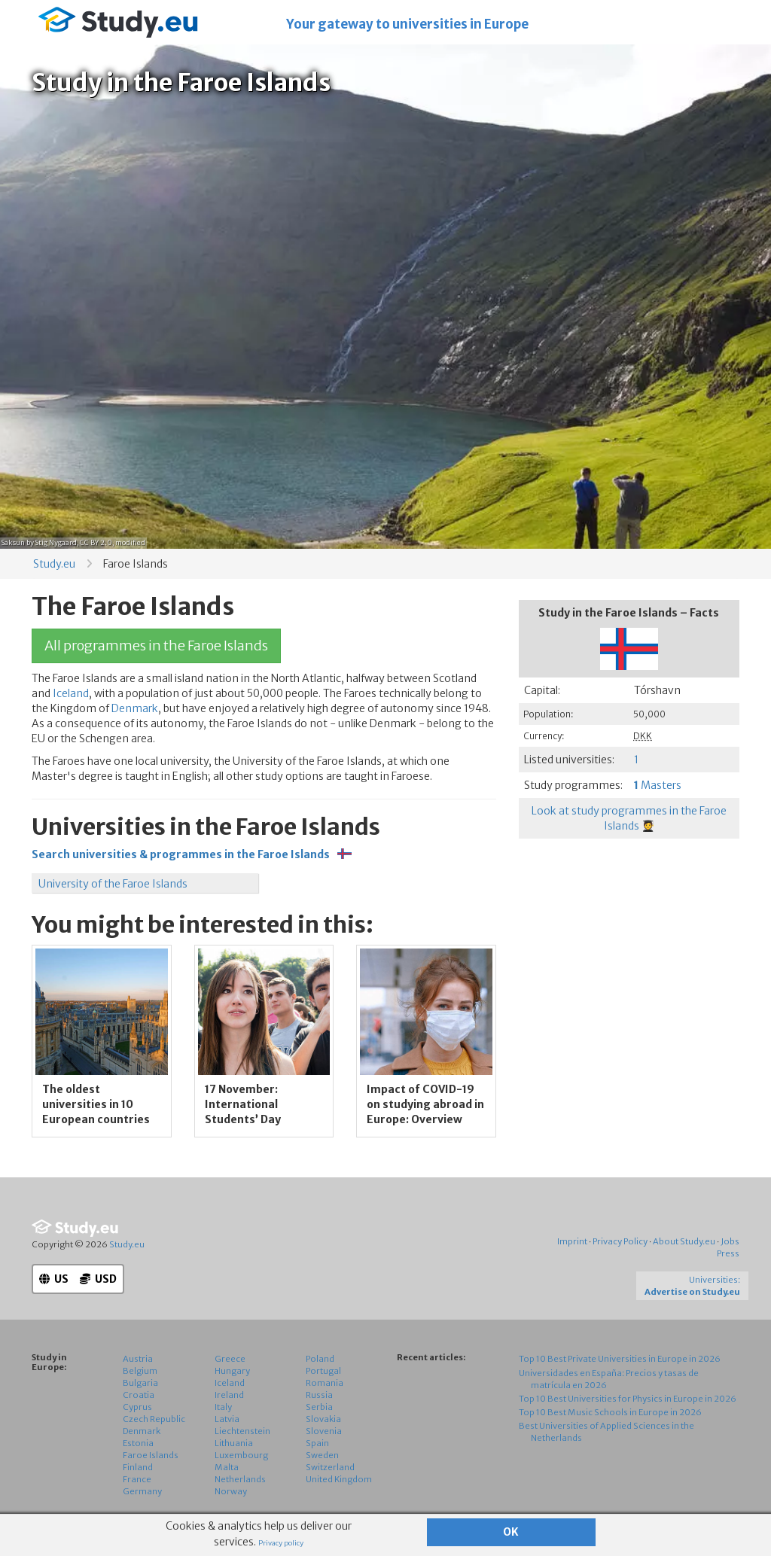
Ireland (229, 1395)
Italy (223, 1407)
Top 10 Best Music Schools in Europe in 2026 (610, 1412)
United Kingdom (339, 1479)
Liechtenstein (242, 1431)
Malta (227, 1467)
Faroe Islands (150, 1455)
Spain (317, 1443)
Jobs (730, 1241)
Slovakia (323, 1419)
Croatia (138, 1395)
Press (728, 1253)
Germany (142, 1491)
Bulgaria (140, 1383)
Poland (320, 1359)
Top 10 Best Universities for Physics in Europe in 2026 (627, 1398)
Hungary (232, 1371)
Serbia (319, 1407)
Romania (324, 1383)
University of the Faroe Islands (112, 884)
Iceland (71, 693)
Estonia (138, 1443)
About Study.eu (684, 1241)
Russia (319, 1395)
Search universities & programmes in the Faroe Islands (192, 854)
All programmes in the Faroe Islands (156, 645)
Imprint (572, 1241)
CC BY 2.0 (96, 542)
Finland (138, 1467)
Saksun (13, 542)
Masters (657, 785)
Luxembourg (241, 1455)
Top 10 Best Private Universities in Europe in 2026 (620, 1359)
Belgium (140, 1371)
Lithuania (234, 1443)
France (137, 1479)
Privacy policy (280, 1543)
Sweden (322, 1455)
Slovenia (324, 1431)
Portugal (323, 1371)
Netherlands (240, 1479)
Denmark (134, 708)
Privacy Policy (620, 1241)
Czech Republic (154, 1419)
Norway (231, 1491)
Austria (138, 1359)
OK (511, 1532)
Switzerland (330, 1467)
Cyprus (137, 1407)
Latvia (227, 1419)
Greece (230, 1359)
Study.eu (54, 564)
